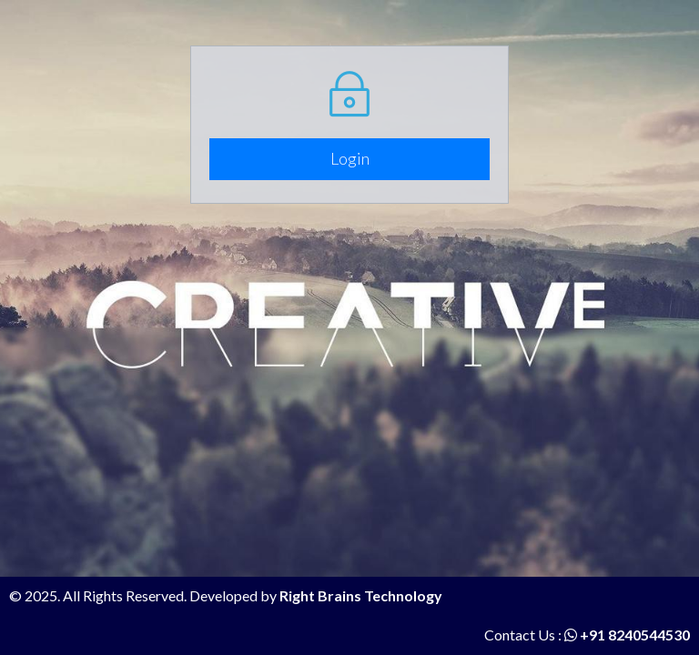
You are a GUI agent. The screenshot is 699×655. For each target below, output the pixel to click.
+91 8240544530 (627, 634)
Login (350, 158)
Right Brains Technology (360, 595)
